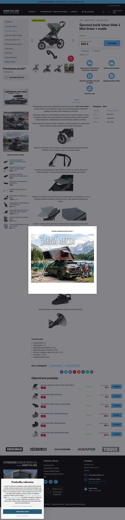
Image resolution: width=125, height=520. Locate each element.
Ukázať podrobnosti (23, 516)
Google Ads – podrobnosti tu (32, 495)
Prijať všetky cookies (22, 511)
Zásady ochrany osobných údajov (22, 506)
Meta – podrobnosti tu (14, 497)
